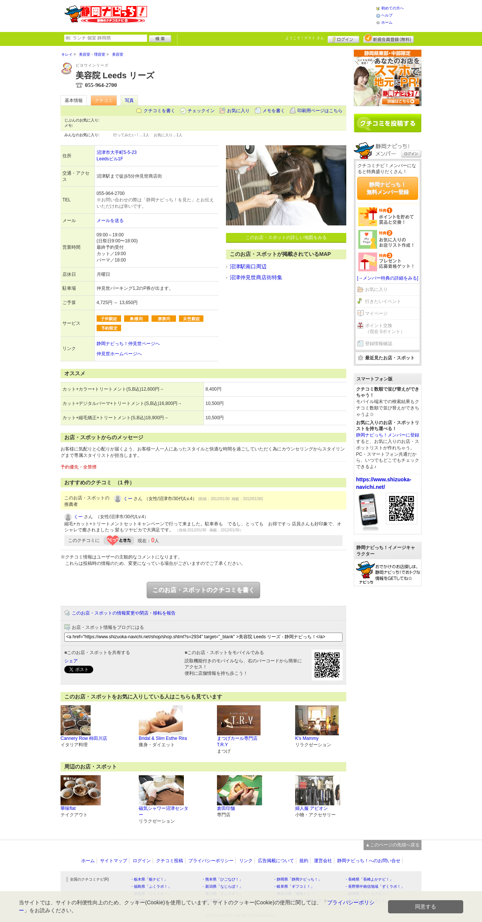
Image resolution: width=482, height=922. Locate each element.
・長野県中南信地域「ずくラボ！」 (374, 886)
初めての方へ (392, 8)
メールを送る (110, 220)
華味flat (68, 808)
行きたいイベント (383, 301)
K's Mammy (306, 738)
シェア (71, 660)
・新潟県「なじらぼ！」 (222, 886)
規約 (303, 860)
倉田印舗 (226, 808)
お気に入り (238, 110)
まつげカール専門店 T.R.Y (237, 741)
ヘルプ (387, 15)
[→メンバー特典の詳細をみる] (387, 278)
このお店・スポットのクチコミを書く (203, 590)
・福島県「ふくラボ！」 (150, 886)
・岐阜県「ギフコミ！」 (293, 886)
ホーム (387, 22)
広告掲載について (276, 860)
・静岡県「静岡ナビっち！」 (297, 879)
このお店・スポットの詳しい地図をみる (286, 237)
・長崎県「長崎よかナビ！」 (368, 879)
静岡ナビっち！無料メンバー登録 (388, 188)
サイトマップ (113, 860)
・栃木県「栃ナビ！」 (149, 879)
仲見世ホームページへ (119, 353)
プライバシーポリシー (210, 860)
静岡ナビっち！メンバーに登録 (387, 435)
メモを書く (273, 110)
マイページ (376, 313)
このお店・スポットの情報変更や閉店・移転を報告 (124, 613)
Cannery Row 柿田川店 (84, 738)
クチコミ (104, 100)
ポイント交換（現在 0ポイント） (385, 329)
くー (127, 498)
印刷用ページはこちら (320, 110)
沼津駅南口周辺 (248, 266)
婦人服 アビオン (311, 808)
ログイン (343, 38)
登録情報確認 (378, 343)
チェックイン (201, 110)
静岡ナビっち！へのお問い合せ (368, 860)
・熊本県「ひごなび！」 (222, 879)
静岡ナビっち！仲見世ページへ (128, 343)
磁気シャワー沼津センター (163, 811)
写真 (129, 100)
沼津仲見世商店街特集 (256, 277)
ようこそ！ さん (304, 38)
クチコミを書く (159, 110)
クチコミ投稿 (169, 860)
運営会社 (323, 860)
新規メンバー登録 (388, 38)
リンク (246, 860)
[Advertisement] (261, 15)
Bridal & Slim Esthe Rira (163, 738)
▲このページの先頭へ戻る (392, 844)
